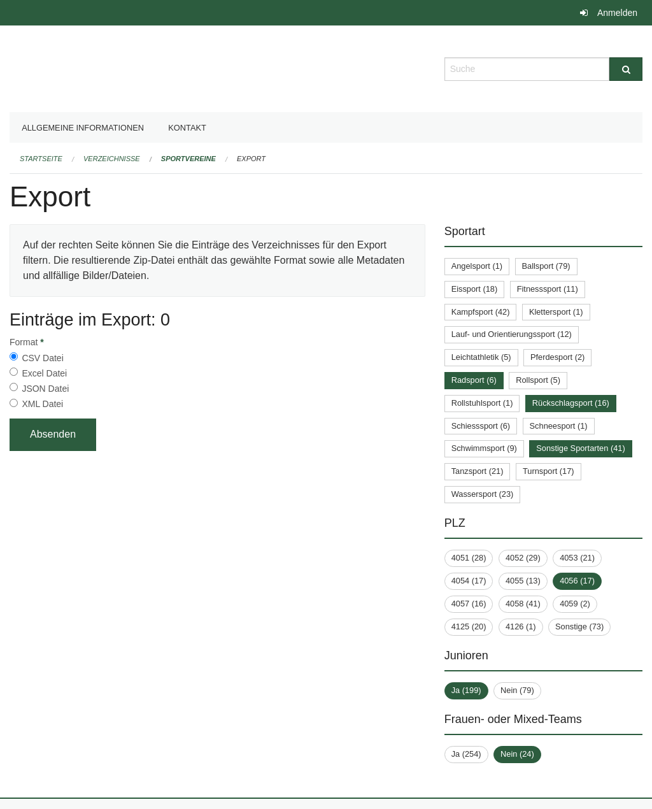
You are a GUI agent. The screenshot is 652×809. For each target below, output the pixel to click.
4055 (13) (523, 580)
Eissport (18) (474, 289)
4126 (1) (521, 626)
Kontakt (187, 127)
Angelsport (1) (476, 266)
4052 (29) (523, 557)
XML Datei (42, 404)
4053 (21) (577, 557)
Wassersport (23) (482, 494)
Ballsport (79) (546, 266)
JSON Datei (45, 388)
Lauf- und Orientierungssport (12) (511, 334)
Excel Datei (44, 373)
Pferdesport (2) (557, 357)
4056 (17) (577, 580)
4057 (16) (468, 603)
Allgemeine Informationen (83, 127)
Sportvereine (188, 158)
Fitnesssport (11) (547, 289)
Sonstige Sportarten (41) (580, 448)
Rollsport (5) (538, 380)
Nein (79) (517, 690)
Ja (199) (466, 690)
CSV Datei (42, 358)
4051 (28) (468, 557)
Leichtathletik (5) (481, 357)
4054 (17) (468, 580)
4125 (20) (468, 626)
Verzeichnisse (111, 158)
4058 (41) (523, 603)
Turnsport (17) (548, 471)
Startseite (41, 158)
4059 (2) (575, 603)
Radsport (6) (474, 380)
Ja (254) (466, 754)
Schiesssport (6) (480, 426)
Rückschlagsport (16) (570, 403)
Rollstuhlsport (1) (482, 403)
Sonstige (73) (579, 626)
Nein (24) (517, 754)
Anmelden (617, 13)
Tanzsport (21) (477, 471)
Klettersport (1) (556, 312)
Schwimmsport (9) (484, 448)
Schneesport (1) (559, 426)
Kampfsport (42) (480, 312)
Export (251, 158)
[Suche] (625, 69)
